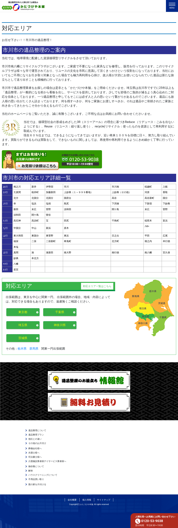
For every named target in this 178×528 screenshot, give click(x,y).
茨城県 (22, 338)
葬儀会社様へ (35, 448)
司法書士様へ (35, 457)
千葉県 (59, 312)
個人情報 (86, 500)
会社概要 (72, 500)
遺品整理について (37, 430)
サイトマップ (103, 500)
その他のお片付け (37, 443)
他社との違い (35, 439)
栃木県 (22, 348)
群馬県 (33, 348)
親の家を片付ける (37, 484)
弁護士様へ (33, 452)
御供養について (36, 466)
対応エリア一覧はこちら (97, 286)
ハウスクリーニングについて (42, 475)
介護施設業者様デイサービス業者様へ (47, 461)
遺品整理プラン (36, 434)
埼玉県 (22, 325)
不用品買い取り (36, 479)
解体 (30, 470)
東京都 (22, 312)
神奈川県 (60, 325)
